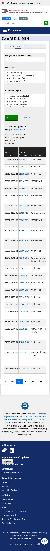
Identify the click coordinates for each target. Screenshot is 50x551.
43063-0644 (24, 321)
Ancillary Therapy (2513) (25, 95)
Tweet (15, 19)
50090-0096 (24, 250)
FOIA (4, 507)
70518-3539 (24, 181)
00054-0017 (24, 166)
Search (10, 117)
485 (5, 381)
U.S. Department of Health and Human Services (24, 532)
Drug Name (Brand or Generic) (18, 55)
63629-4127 (24, 212)
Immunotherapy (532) (25, 104)
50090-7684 (24, 289)
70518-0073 (24, 159)
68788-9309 (24, 304)
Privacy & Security (9, 515)
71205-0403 (24, 342)
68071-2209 (24, 205)
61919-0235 (24, 173)
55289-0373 (24, 268)
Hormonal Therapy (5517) (25, 101)
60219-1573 (24, 352)
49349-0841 (24, 257)
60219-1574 (24, 328)
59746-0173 (24, 297)
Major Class (10, 67)
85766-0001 (24, 188)
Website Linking (9, 523)
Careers (5, 482)
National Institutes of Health (24, 535)
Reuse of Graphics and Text (14, 519)
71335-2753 (24, 368)
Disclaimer (6, 503)
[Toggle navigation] (12, 30)
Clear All (26, 117)
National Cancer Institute (20, 538)
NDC (18, 46)
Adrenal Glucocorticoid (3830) (25, 75)
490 (40, 381)
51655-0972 (24, 275)
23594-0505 (24, 282)
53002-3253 (24, 195)
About (11, 46)
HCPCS (26, 46)
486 (12, 381)
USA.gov (37, 538)
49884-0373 (24, 230)
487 (19, 381)
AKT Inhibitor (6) (25, 72)
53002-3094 (24, 220)
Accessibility (7, 499)
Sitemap (5, 486)
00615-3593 (24, 311)
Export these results (16, 129)
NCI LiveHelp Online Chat (13, 472)
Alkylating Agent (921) (25, 78)
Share (7, 18)
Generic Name (37, 155)
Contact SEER (7, 468)
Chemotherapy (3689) (25, 98)
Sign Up (7, 461)
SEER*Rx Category (13, 90)
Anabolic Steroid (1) (25, 81)
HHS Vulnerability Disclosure (14, 511)
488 (26, 381)
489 (33, 381)
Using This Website (10, 490)
